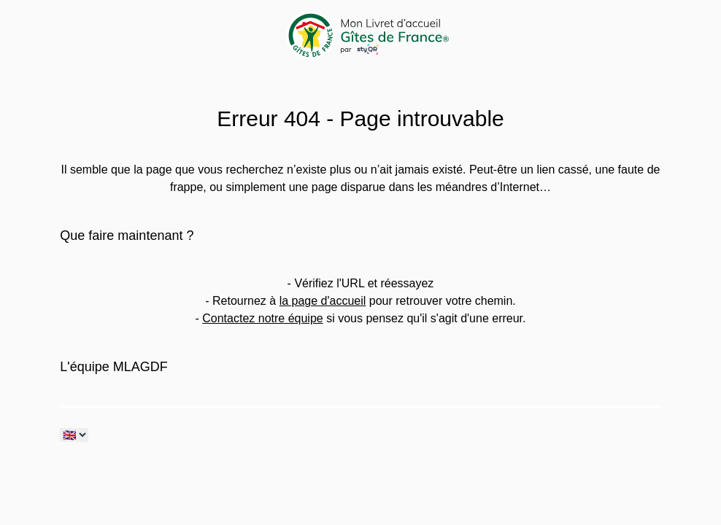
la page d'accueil (322, 301)
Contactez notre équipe (262, 318)
